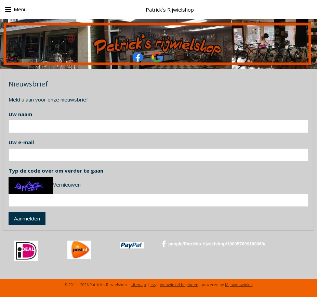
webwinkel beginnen (179, 284)
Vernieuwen (67, 184)
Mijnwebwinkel (239, 284)
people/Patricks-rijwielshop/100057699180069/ (213, 244)
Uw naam (20, 114)
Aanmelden (27, 218)
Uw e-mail (21, 142)
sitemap (138, 284)
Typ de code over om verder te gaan (56, 170)
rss (153, 284)
